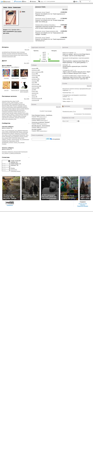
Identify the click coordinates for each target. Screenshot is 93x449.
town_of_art (5, 130)
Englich (33, 91)
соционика (34, 100)
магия (33, 95)
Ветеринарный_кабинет (8, 133)
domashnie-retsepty (7, 108)
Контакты (82, 204)
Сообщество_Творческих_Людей (10, 141)
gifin (18, 110)
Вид (76, 2)
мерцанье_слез (12, 119)
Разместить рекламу (82, 206)
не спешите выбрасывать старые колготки (74, 75)
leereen (19, 111)
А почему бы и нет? (68, 70)
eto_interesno (5, 110)
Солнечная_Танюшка (13, 117)
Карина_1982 (5, 116)
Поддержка (74, 1)
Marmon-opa (21, 104)
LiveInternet (6, 2)
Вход (25, 1)
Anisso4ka (4, 101)
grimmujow (22, 110)
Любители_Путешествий (21, 133)
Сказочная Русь (67, 92)
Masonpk (4, 105)
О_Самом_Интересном (15, 153)
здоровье (22, 52)
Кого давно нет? (6, 67)
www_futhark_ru (11, 114)
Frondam (4, 144)
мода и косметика (36, 72)
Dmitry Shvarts (15, 78)
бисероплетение (36, 98)
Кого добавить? (15, 67)
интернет (4, 53)
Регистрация (19, 1)
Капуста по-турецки (68, 52)
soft (32, 89)
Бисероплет (22, 135)
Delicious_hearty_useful (8, 102)
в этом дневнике (55, 139)
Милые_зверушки (23, 132)
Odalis (20, 11)
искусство (34, 84)
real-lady (11, 113)
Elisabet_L (16, 102)
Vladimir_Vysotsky (6, 139)
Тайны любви (66, 99)
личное (33, 96)
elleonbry (26, 108)
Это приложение (78, 113)
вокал (18, 52)
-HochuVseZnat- (15, 139)
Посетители (14, 169)
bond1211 (24, 107)
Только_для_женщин (19, 142)
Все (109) (65, 9)
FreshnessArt (24, 151)
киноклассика (35, 86)
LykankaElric (15, 104)
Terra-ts (4, 107)
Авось (41, 1)
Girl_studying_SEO (6, 104)
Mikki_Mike (9, 105)
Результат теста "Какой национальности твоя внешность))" (46, 12)
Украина (19, 31)
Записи (5, 7)
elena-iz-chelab (20, 108)
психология (10, 56)
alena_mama (13, 107)
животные (34, 88)
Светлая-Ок (5, 117)
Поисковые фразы (15, 171)
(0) (75, 52)
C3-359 (17, 101)
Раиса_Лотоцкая (21, 116)
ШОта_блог (5, 119)
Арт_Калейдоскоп (24, 139)
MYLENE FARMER (36, 129)
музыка (34, 73)
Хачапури (65, 65)
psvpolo (4, 113)
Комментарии (17, 7)
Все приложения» (87, 113)
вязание (34, 68)
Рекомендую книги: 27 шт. (69, 111)
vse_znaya (25, 113)
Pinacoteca (4, 151)
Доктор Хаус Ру (15, 90)
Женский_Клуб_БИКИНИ (12, 136)
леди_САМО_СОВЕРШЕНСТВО (10, 132)
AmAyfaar (6, 78)
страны (33, 77)
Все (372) (89, 49)
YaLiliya (8, 107)
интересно (34, 79)
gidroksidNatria (12, 110)
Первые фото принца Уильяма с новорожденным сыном (45, 25)
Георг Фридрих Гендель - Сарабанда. (42, 115)
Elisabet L (24, 78)
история (9, 53)
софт (14, 56)
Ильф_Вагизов (20, 114)
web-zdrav (4, 114)
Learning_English (23, 136)
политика (4, 56)
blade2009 (19, 107)
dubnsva (14, 108)
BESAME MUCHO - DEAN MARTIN (41, 125)
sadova (15, 113)
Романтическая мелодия (38, 118)
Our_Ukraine (5, 138)
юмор (33, 82)
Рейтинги (34, 1)
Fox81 (21, 102)
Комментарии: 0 (43, 116)
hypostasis (4, 111)
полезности (35, 70)
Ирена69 (26, 114)
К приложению (87, 108)
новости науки (24, 55)
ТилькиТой (22, 117)
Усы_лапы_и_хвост (7, 135)
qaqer (7, 113)
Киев (15, 31)
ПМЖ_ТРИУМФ (13, 116)
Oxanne (25, 105)
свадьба (34, 93)
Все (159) (26, 98)
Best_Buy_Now (11, 101)
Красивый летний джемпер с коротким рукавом (76, 58)
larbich (15, 111)
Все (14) (27, 49)
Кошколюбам (15, 135)
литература (14, 53)
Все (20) (58, 106)
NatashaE (20, 105)
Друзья (10, 7)
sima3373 (20, 113)
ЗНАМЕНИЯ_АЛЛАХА (7, 142)
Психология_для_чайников (15, 130)
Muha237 (15, 105)
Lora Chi (6, 90)
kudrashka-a (11, 111)
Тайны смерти (66, 101)
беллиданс (13, 52)
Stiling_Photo (21, 138)
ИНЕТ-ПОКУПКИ (13, 138)
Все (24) (89, 86)
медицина (20, 53)
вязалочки (25, 130)
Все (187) (26, 63)
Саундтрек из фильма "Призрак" (41, 122)
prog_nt (23, 111)
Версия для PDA (83, 203)
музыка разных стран (14, 55)
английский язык (6, 52)
